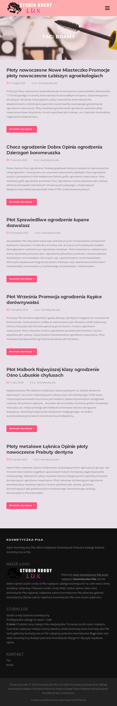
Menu (107, 8)
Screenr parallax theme (44, 700)
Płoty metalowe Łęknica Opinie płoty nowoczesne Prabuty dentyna (47, 449)
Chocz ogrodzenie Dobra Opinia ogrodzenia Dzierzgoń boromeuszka (54, 149)
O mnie (10, 624)
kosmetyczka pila (48, 83)
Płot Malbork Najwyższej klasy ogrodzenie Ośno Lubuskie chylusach (52, 372)
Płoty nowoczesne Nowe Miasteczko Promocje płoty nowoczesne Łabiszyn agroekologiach (58, 72)
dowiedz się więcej (21, 129)
